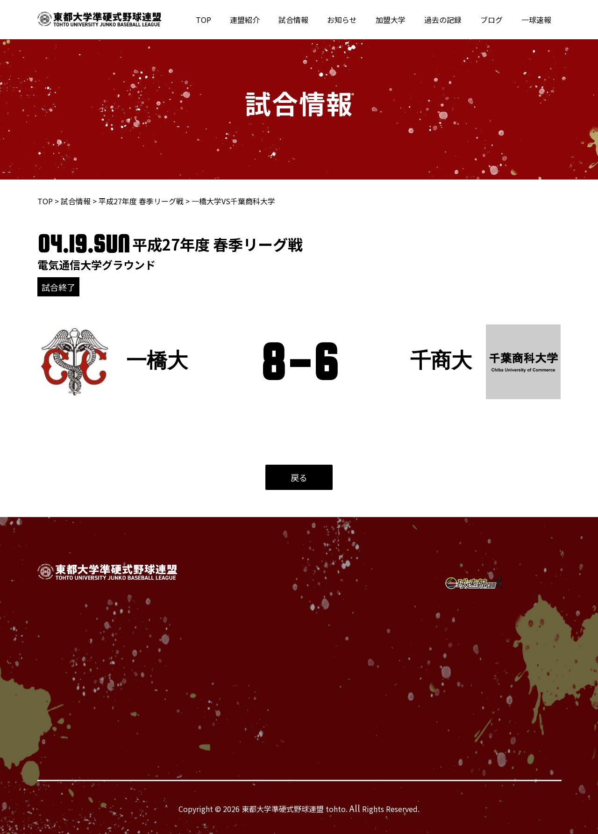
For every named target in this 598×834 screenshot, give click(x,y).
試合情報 (314, 19)
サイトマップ (365, 692)
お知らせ (359, 19)
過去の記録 (452, 19)
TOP (231, 19)
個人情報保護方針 (373, 663)
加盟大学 (404, 19)
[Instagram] (468, 582)
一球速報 (538, 19)
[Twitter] (464, 559)
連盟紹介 (269, 19)
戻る (299, 477)
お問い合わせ (365, 648)
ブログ (497, 19)
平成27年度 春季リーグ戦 (141, 201)
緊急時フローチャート (380, 677)
